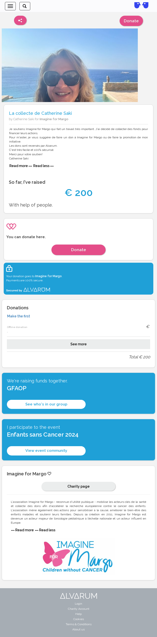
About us (78, 629)
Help (78, 614)
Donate (131, 20)
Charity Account (78, 609)
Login (78, 603)
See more (78, 344)
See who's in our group (46, 404)
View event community (46, 450)
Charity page (78, 486)
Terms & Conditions (79, 624)
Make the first (18, 316)
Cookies (78, 619)
